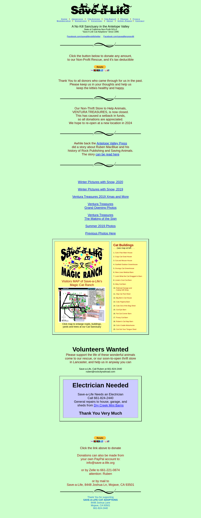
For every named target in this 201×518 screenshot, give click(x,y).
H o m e (64, 19)
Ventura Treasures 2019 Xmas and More (100, 196)
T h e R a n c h (110, 19)
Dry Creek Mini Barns (109, 405)
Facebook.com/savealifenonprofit (118, 36)
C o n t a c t (139, 21)
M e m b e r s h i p (63, 21)
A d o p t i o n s (77, 19)
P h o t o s (124, 19)
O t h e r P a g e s (125, 21)
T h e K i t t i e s (94, 19)
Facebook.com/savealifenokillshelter (83, 36)
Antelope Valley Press (112, 143)
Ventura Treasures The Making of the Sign (100, 216)
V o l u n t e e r (96, 21)
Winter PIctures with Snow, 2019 (100, 189)
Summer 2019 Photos (100, 226)
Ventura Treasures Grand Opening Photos (101, 205)
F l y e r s (136, 19)
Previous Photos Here (100, 233)
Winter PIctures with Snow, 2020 (100, 182)
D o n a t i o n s (80, 21)
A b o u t (110, 21)
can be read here (107, 154)
